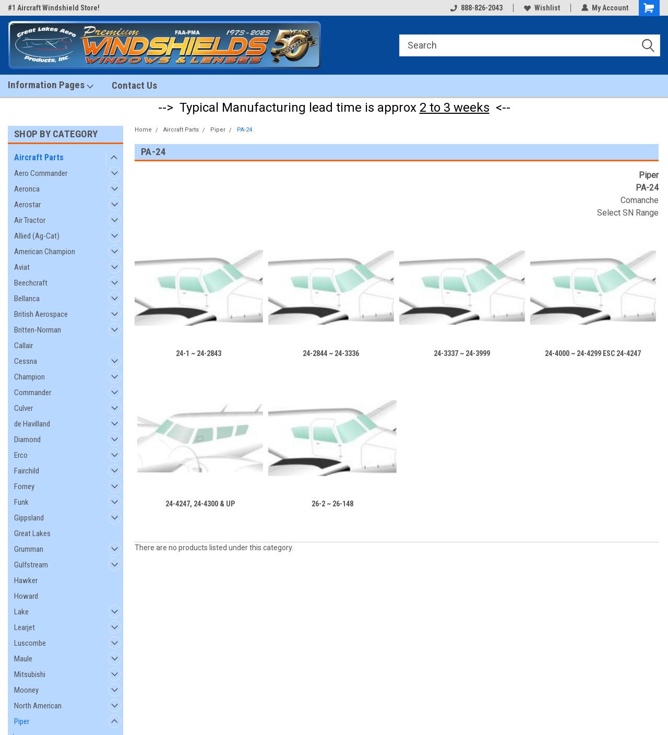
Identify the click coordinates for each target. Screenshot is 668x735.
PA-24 (244, 129)
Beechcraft (30, 283)
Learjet (24, 627)
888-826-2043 (476, 8)
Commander (32, 392)
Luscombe (30, 643)
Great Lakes (32, 533)
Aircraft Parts (39, 157)
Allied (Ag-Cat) (36, 236)
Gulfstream (31, 565)
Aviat (22, 267)
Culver (23, 408)
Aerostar (27, 204)
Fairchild (26, 471)
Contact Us (134, 85)
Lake (21, 612)
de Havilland (32, 424)
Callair (23, 345)
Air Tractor (29, 220)
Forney (24, 486)
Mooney (26, 690)
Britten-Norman (37, 330)
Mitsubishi (29, 674)
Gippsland (29, 518)
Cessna (25, 361)
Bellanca (27, 298)
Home (143, 129)
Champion (29, 377)
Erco (21, 455)
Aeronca (27, 189)
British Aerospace (41, 314)
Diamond (27, 439)
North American (38, 705)
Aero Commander (40, 173)
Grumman (28, 549)
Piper (21, 721)
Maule (23, 658)
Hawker (26, 580)
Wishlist (542, 8)
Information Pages (50, 85)
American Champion (44, 251)
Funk (21, 502)
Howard (26, 596)
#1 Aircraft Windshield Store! (54, 8)
